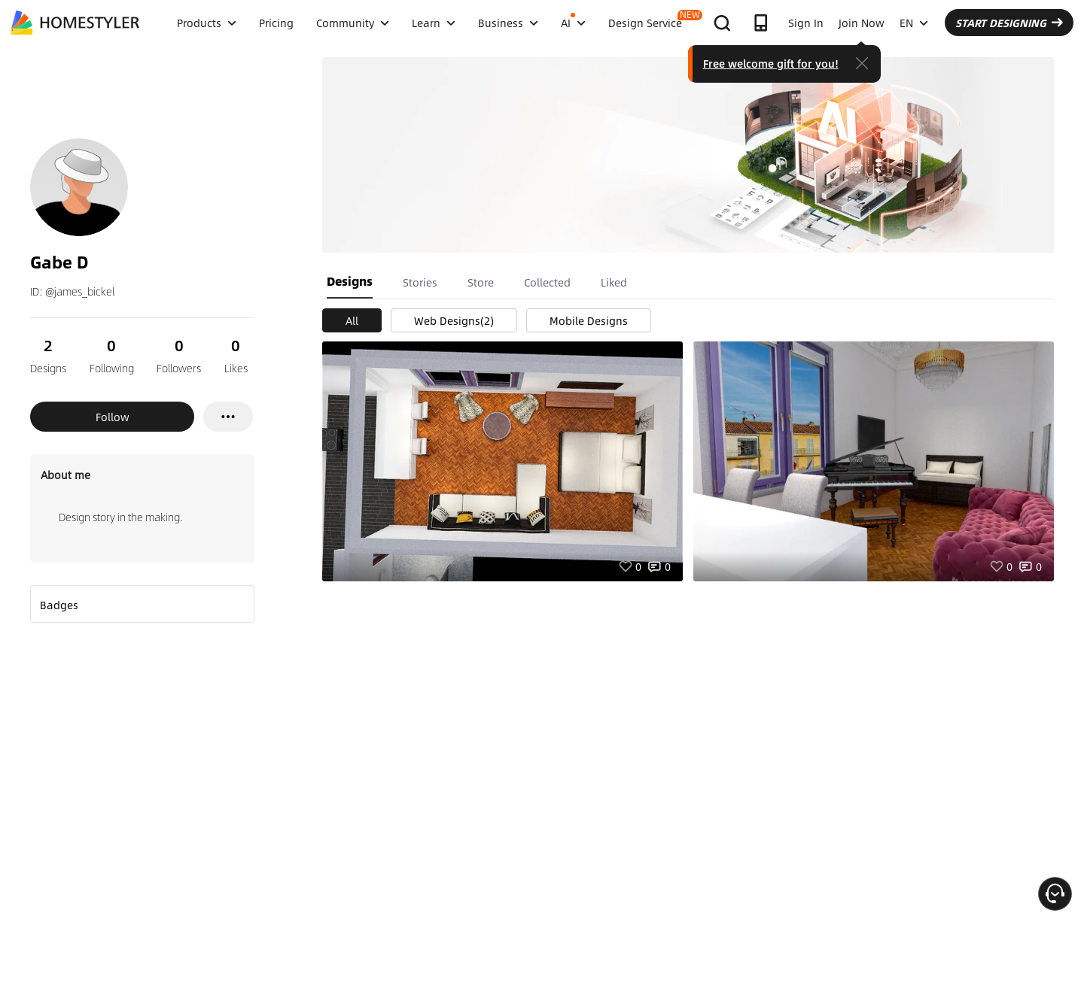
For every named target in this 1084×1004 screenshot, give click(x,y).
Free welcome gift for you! (771, 63)
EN (914, 22)
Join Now (862, 22)
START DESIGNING (1009, 22)
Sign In (806, 22)
